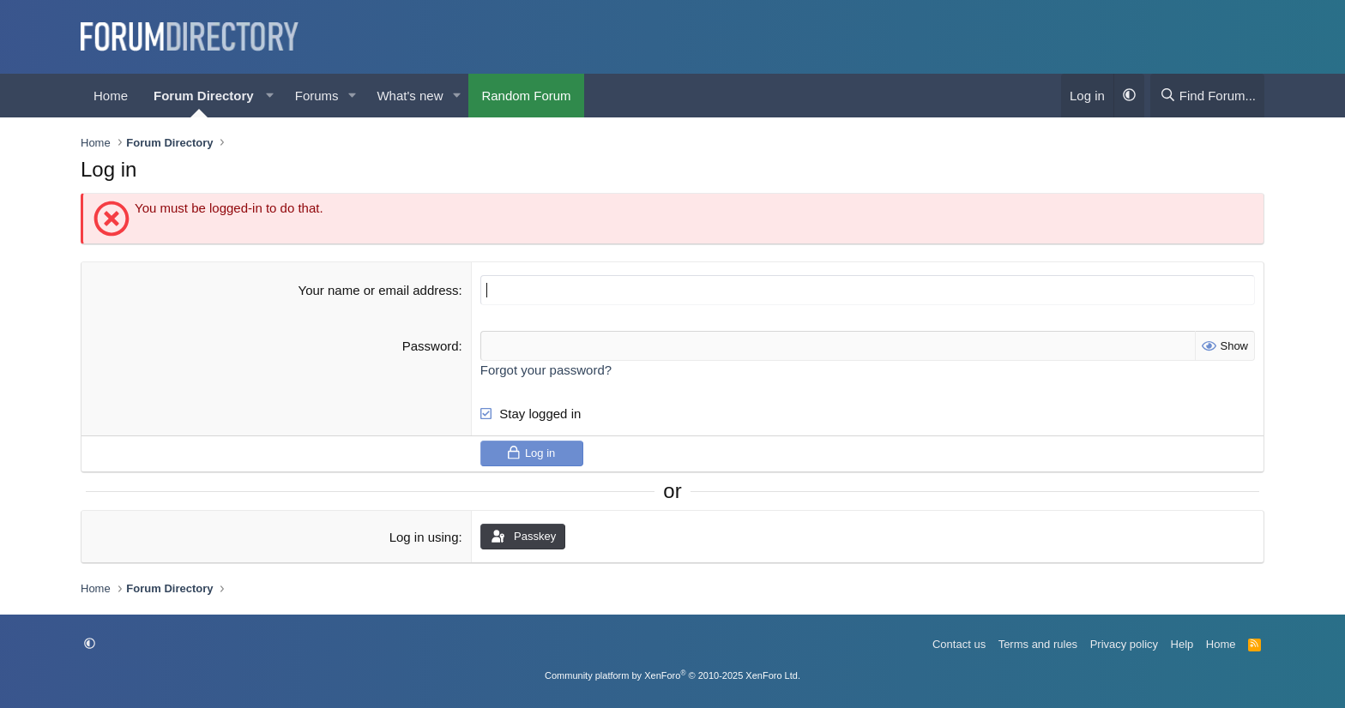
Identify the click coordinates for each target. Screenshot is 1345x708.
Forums (317, 95)
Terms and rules (1037, 644)
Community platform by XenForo (672, 675)
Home (110, 95)
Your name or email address (379, 290)
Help (1182, 644)
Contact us (959, 644)
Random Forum (525, 95)
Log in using (424, 537)
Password (430, 346)
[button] (270, 95)
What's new (410, 95)
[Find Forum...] (1207, 95)
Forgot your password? (546, 370)
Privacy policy (1124, 644)
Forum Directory (204, 95)
